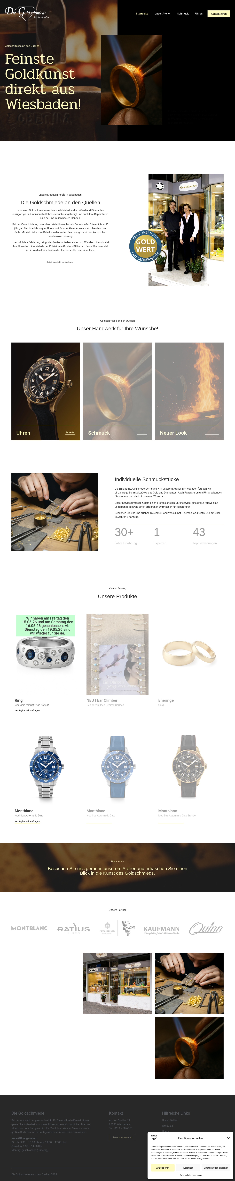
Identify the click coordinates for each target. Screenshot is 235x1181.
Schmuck (183, 13)
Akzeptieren (162, 1167)
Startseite (142, 13)
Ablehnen (188, 1167)
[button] (228, 1138)
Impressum (197, 1175)
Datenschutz (185, 1175)
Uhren (199, 13)
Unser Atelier (163, 13)
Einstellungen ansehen (216, 1167)
